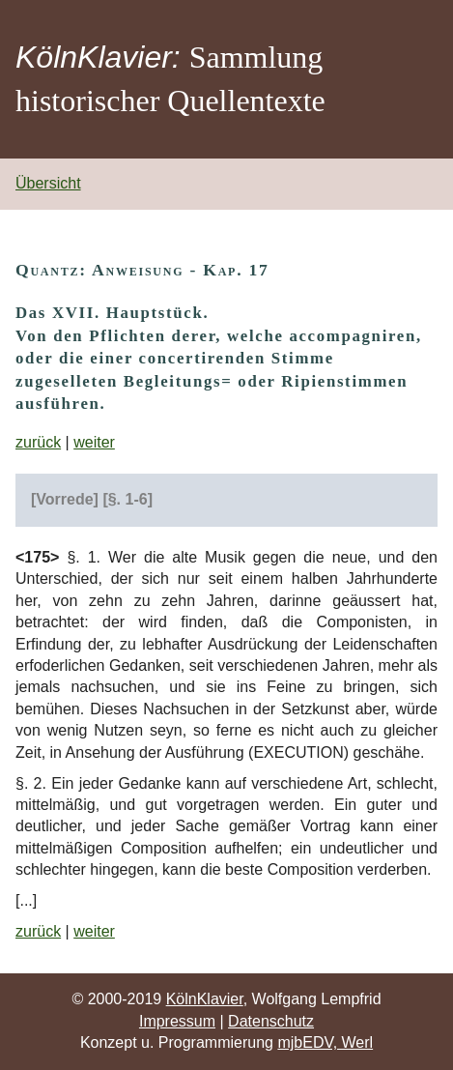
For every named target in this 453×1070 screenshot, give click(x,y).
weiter (94, 442)
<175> (37, 557)
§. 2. (30, 783)
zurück (38, 442)
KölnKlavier (204, 999)
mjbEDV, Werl (325, 1042)
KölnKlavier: (98, 57)
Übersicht (48, 183)
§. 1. (83, 557)
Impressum (177, 1021)
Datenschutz (271, 1021)
